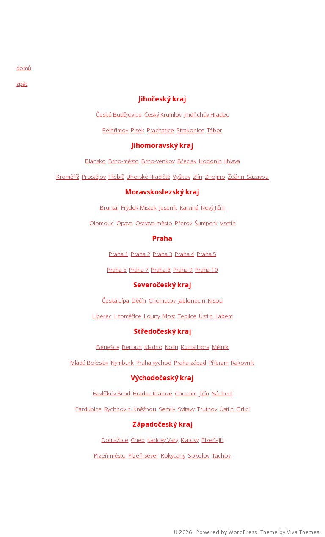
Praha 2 (140, 254)
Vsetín (228, 223)
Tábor (214, 130)
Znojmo (215, 176)
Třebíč (116, 176)
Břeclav (186, 161)
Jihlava (232, 161)
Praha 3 (162, 254)
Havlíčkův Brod (111, 393)
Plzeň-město (110, 455)
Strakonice (190, 130)
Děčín (139, 300)
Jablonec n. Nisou (200, 300)
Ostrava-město (153, 223)
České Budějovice (119, 114)
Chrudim (186, 393)
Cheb (138, 440)
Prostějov (94, 176)
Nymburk (122, 362)
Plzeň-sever (143, 455)
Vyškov (181, 176)
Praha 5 (206, 254)
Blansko (95, 161)
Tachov (221, 455)
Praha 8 (161, 269)
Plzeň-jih (212, 440)
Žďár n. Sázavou (248, 176)
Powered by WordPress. (227, 532)
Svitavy (186, 409)
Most (168, 316)
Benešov (107, 347)
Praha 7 (139, 269)
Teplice (187, 316)
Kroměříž (67, 176)
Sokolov (198, 455)
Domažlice (114, 440)
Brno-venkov (158, 161)
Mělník (220, 347)
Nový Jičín (213, 207)
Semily (167, 409)
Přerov (183, 223)
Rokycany (173, 455)
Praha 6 (117, 269)
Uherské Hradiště (148, 176)
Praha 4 (184, 254)
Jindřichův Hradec (206, 114)
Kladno (153, 347)
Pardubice (88, 409)
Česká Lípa (115, 300)
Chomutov (162, 300)
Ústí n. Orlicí (235, 409)
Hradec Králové (152, 393)
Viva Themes (303, 532)
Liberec (102, 316)
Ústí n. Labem (216, 316)
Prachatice (160, 130)
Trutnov (207, 409)
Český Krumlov (163, 114)
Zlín (197, 176)
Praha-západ (190, 362)
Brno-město (123, 161)
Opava (124, 223)
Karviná (189, 207)
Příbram (219, 362)
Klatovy (190, 440)
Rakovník (242, 362)
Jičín (204, 393)
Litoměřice (127, 316)
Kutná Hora (195, 347)
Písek (137, 130)
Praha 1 (118, 254)
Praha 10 (206, 269)
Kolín (171, 347)
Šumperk (206, 223)
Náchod (222, 393)
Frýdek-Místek (139, 207)
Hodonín (210, 161)
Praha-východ (153, 362)
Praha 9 (183, 269)
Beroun (132, 347)
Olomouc (101, 223)
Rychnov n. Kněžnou (130, 409)
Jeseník (168, 207)
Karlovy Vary (162, 440)
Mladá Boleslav (89, 362)
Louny (152, 316)
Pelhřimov (115, 130)
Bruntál (109, 207)
